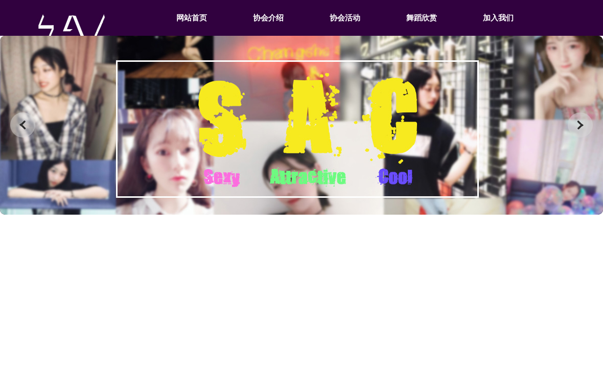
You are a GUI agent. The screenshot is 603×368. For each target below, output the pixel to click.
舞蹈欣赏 (421, 18)
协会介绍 (268, 18)
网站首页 (191, 18)
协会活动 (345, 18)
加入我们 (498, 18)
